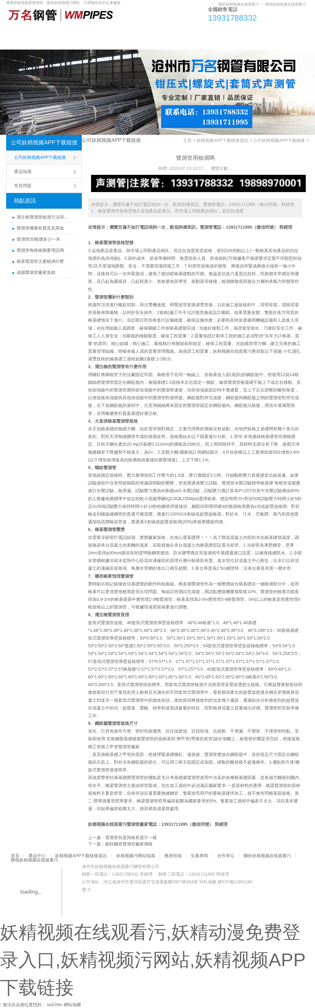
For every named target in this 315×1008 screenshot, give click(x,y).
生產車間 (236, 31)
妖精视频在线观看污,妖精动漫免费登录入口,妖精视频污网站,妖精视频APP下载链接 (152, 960)
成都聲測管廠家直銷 (36, 272)
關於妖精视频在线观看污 (238, 4)
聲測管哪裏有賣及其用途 (40, 228)
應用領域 (204, 31)
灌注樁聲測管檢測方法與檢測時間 (45, 217)
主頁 (187, 140)
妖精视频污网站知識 (160, 31)
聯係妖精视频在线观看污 (285, 4)
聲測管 (206, 227)
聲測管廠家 (129, 746)
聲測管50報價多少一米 (38, 239)
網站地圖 (72, 1004)
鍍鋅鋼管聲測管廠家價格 (129, 843)
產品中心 (46, 31)
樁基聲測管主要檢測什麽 (40, 261)
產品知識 (22, 171)
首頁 (17, 31)
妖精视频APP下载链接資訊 (97, 31)
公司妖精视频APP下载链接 (44, 142)
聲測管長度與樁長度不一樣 (131, 837)
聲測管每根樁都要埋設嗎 (40, 250)
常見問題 (22, 185)
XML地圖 (208, 881)
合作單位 (269, 31)
